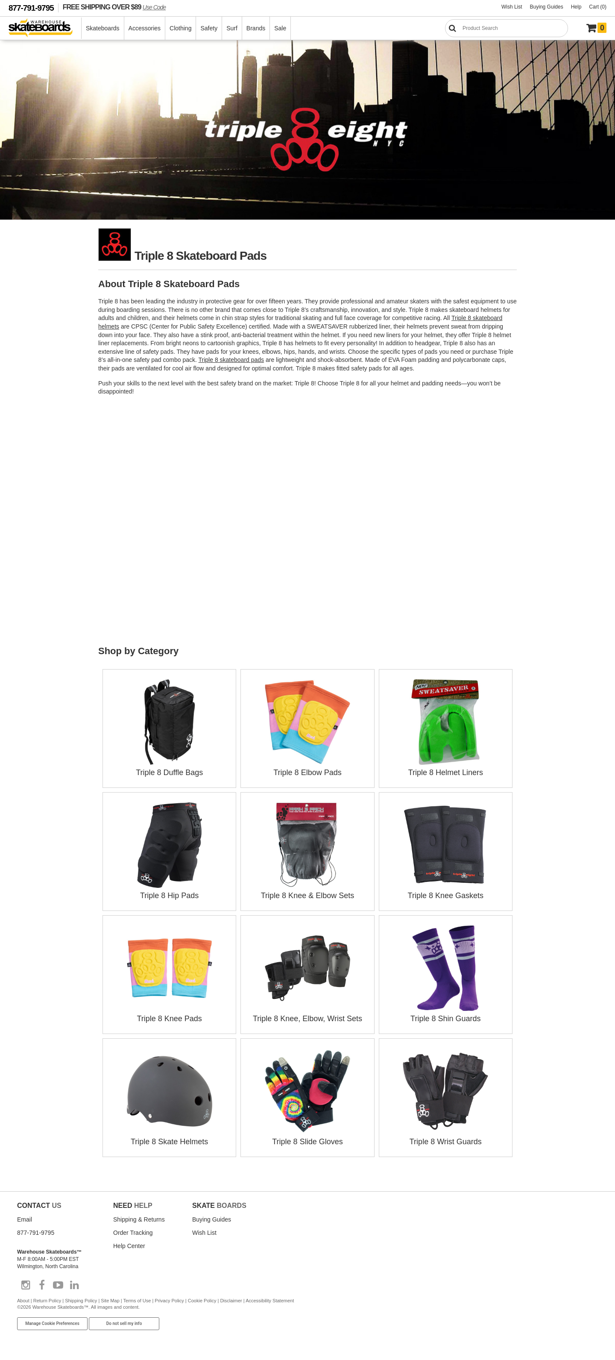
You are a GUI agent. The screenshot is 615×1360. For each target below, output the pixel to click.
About (23, 1300)
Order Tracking (133, 1232)
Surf (231, 28)
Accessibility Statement (270, 1300)
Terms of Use (137, 1300)
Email (24, 1219)
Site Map (110, 1300)
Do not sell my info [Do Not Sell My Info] (124, 1323)
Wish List (511, 7)
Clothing (180, 28)
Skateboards (103, 28)
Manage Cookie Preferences (52, 1323)
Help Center (129, 1246)
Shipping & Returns (139, 1219)
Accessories (145, 28)
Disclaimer (231, 1300)
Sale (280, 28)
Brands (255, 28)
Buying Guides (546, 7)
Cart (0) (597, 7)
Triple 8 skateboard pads (231, 359)
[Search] (506, 28)
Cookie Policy (202, 1300)
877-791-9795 (31, 7)
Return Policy (47, 1300)
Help (576, 7)
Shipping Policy (81, 1300)
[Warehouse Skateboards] (45, 28)
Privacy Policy (169, 1300)
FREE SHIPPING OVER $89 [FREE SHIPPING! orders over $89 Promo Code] (114, 7)
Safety (208, 28)
